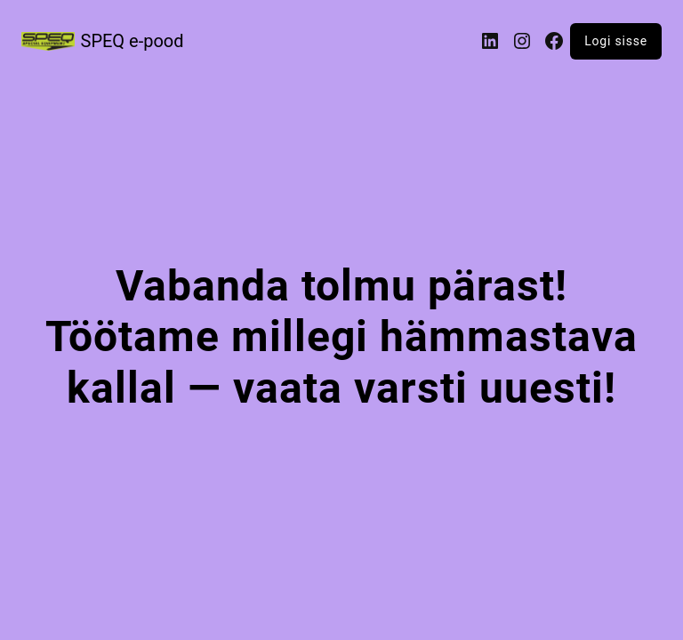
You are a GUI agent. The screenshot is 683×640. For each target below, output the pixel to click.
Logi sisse (615, 41)
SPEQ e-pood (132, 41)
